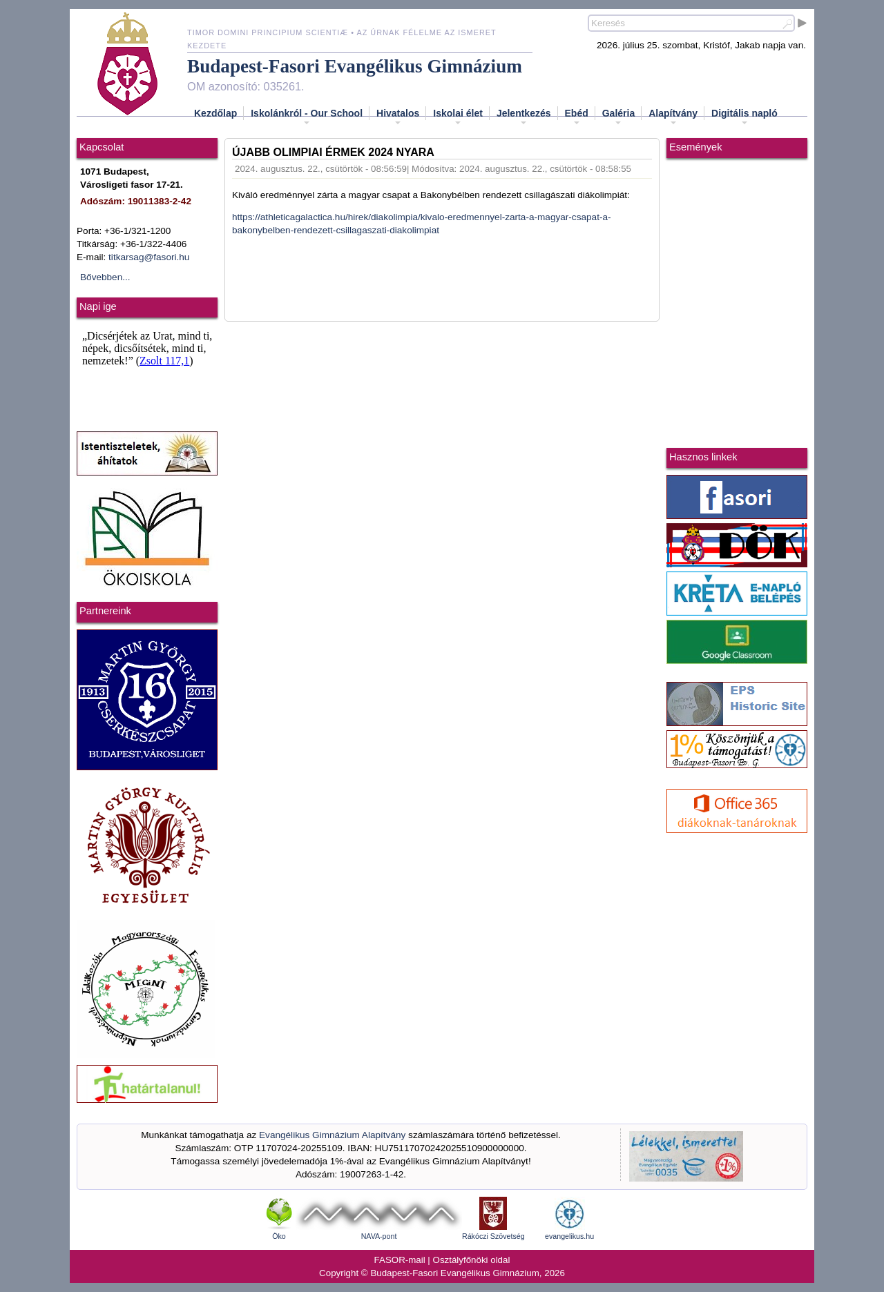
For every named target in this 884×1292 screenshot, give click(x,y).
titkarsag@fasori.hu (148, 257)
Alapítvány (673, 117)
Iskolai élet (458, 117)
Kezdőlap (215, 113)
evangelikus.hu (569, 1236)
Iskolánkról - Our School (307, 117)
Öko (279, 1236)
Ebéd (576, 117)
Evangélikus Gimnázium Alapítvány (332, 1135)
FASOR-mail (399, 1260)
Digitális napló (744, 117)
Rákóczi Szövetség (493, 1236)
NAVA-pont (379, 1236)
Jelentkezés (524, 117)
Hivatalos (397, 117)
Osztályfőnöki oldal (471, 1260)
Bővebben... (105, 277)
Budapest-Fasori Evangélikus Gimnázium (354, 66)
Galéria (618, 117)
